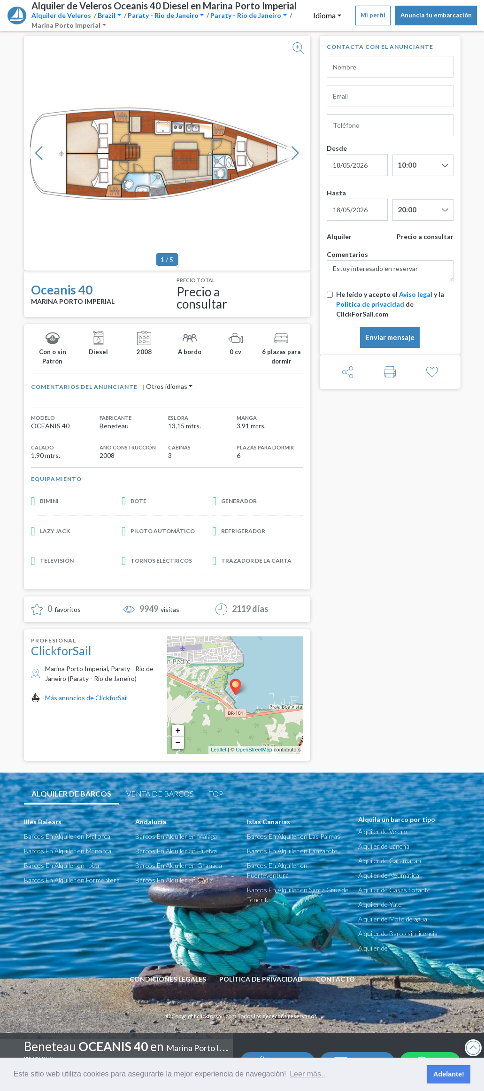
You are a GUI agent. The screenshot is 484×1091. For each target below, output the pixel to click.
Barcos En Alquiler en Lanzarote (292, 851)
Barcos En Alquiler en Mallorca (67, 836)
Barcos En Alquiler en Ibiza (61, 865)
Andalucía (150, 822)
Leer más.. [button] (307, 1074)
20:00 (407, 209)
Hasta (336, 193)
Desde (337, 148)
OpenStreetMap (254, 749)
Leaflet (218, 749)
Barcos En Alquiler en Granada (178, 865)
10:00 (407, 164)
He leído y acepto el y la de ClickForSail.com (390, 304)
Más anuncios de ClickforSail (86, 698)
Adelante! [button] (448, 1074)
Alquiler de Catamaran (389, 861)
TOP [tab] (216, 793)
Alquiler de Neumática (388, 875)
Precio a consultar (425, 236)
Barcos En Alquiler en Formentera (72, 880)
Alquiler (339, 236)
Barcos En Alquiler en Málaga (176, 836)
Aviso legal (415, 294)
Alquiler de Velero (382, 832)
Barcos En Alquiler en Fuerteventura (277, 870)
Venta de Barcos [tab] (160, 793)
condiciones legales (168, 979)
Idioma (324, 15)
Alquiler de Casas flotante (394, 890)
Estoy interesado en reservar (390, 271)
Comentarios (347, 254)
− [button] (178, 743)
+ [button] (178, 730)
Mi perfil (373, 15)
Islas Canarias (268, 822)
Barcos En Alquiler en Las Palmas (293, 836)
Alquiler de (373, 948)
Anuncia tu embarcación (436, 15)
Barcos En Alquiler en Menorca (67, 851)
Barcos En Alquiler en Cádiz (174, 880)
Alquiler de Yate (380, 904)
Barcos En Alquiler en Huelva (176, 851)
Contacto (335, 979)
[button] (39, 153)
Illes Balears (42, 822)
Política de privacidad (370, 304)
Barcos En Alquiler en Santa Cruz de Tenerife (297, 895)
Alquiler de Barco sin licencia (398, 933)
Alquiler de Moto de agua (392, 919)
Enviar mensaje (390, 337)
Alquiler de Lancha (383, 846)
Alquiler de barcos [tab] (71, 793)
